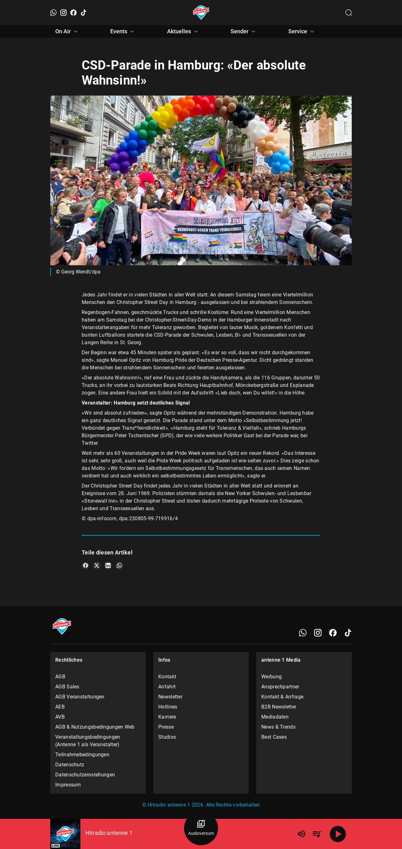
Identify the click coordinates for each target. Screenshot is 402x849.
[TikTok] (83, 12)
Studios (167, 737)
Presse (166, 727)
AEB (60, 707)
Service (302, 31)
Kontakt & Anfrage (282, 697)
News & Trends (278, 727)
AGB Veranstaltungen (80, 697)
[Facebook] (73, 12)
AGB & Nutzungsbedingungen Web (95, 727)
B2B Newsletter (278, 707)
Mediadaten (275, 717)
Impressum (68, 785)
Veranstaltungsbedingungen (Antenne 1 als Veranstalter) (87, 740)
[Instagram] (63, 12)
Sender (244, 31)
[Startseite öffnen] (201, 12)
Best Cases (274, 737)
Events (123, 31)
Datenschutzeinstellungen (85, 775)
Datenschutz (69, 765)
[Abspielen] (338, 834)
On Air (67, 31)
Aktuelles (183, 31)
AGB (60, 677)
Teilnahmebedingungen (82, 755)
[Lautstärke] (301, 834)
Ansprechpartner (280, 687)
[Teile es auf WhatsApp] (119, 565)
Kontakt (167, 677)
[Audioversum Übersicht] (201, 828)
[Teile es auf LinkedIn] (108, 565)
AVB (60, 717)
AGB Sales (67, 687)
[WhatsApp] (53, 12)
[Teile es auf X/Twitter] (96, 565)
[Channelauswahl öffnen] (348, 13)
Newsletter (170, 697)
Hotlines (167, 707)
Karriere (167, 717)
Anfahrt (167, 687)
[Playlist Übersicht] (317, 834)
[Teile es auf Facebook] (85, 565)
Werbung (271, 677)
